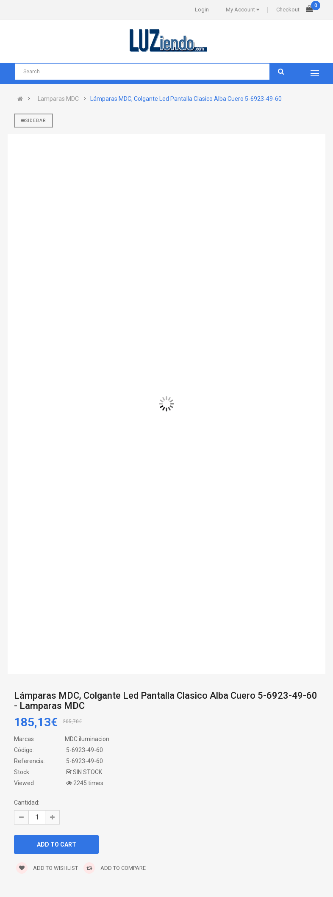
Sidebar (33, 120)
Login (202, 9)
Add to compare (114, 868)
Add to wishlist (47, 868)
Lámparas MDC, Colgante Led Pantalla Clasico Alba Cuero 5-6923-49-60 (186, 99)
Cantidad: (26, 802)
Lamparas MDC (58, 99)
